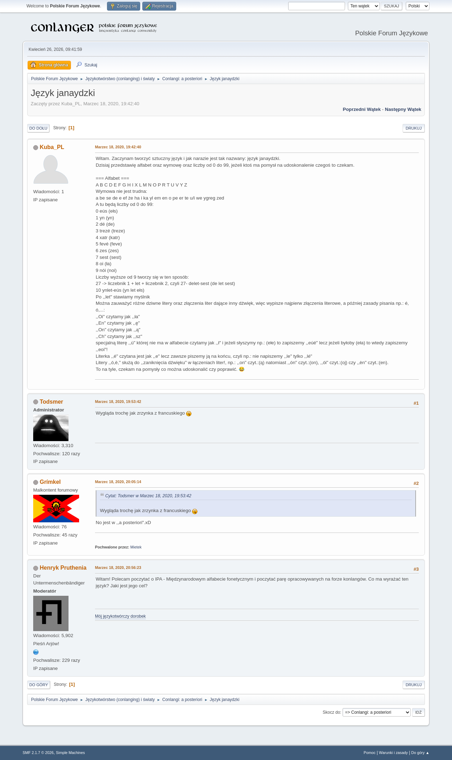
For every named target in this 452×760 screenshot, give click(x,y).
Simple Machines (70, 752)
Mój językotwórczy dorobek (120, 616)
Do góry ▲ (420, 752)
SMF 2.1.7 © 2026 (38, 752)
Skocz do (331, 712)
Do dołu (38, 128)
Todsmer (51, 402)
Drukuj (414, 128)
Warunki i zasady (393, 752)
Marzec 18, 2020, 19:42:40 (118, 147)
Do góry (38, 685)
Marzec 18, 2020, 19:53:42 (118, 401)
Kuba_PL (52, 147)
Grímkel (50, 482)
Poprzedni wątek (362, 109)
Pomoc (370, 752)
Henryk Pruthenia (63, 568)
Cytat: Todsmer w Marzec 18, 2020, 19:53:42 (148, 495)
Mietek (136, 547)
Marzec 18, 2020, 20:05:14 (118, 482)
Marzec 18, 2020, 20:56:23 (118, 567)
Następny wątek (403, 109)
